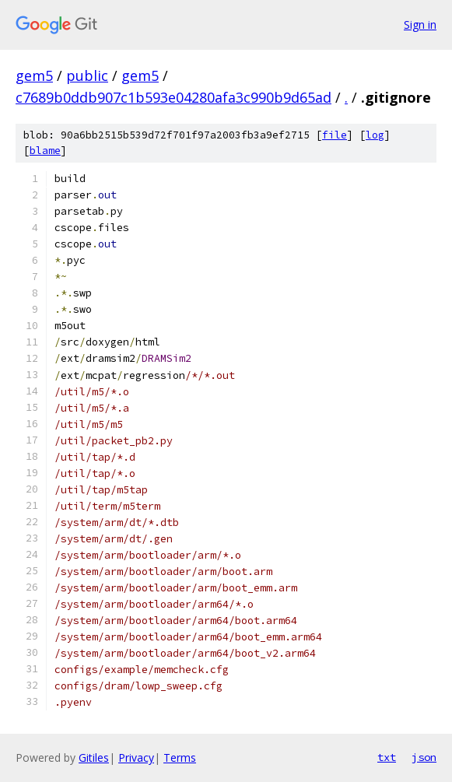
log (375, 135)
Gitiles (94, 757)
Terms (179, 757)
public (87, 75)
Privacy (136, 757)
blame (45, 150)
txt (386, 757)
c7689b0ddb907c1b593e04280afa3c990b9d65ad (173, 97)
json (424, 757)
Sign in (420, 24)
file (334, 135)
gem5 (34, 75)
